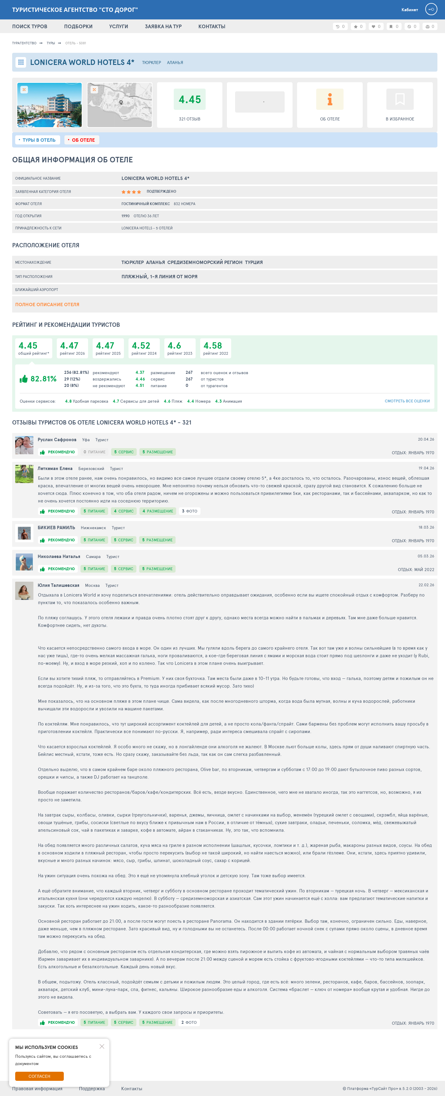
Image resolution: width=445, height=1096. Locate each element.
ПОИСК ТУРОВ (29, 26)
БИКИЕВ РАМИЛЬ (56, 527)
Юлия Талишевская (58, 585)
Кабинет (410, 10)
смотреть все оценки (407, 401)
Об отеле (83, 140)
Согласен (39, 1076)
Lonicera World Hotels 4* (156, 178)
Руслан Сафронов (57, 439)
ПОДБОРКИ (78, 26)
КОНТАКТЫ (211, 26)
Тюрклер (151, 62)
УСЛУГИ (118, 26)
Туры (51, 43)
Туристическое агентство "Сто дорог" (75, 10)
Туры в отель (39, 140)
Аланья (175, 62)
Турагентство (24, 43)
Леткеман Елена (55, 468)
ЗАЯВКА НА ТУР (163, 26)
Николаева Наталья (59, 556)
